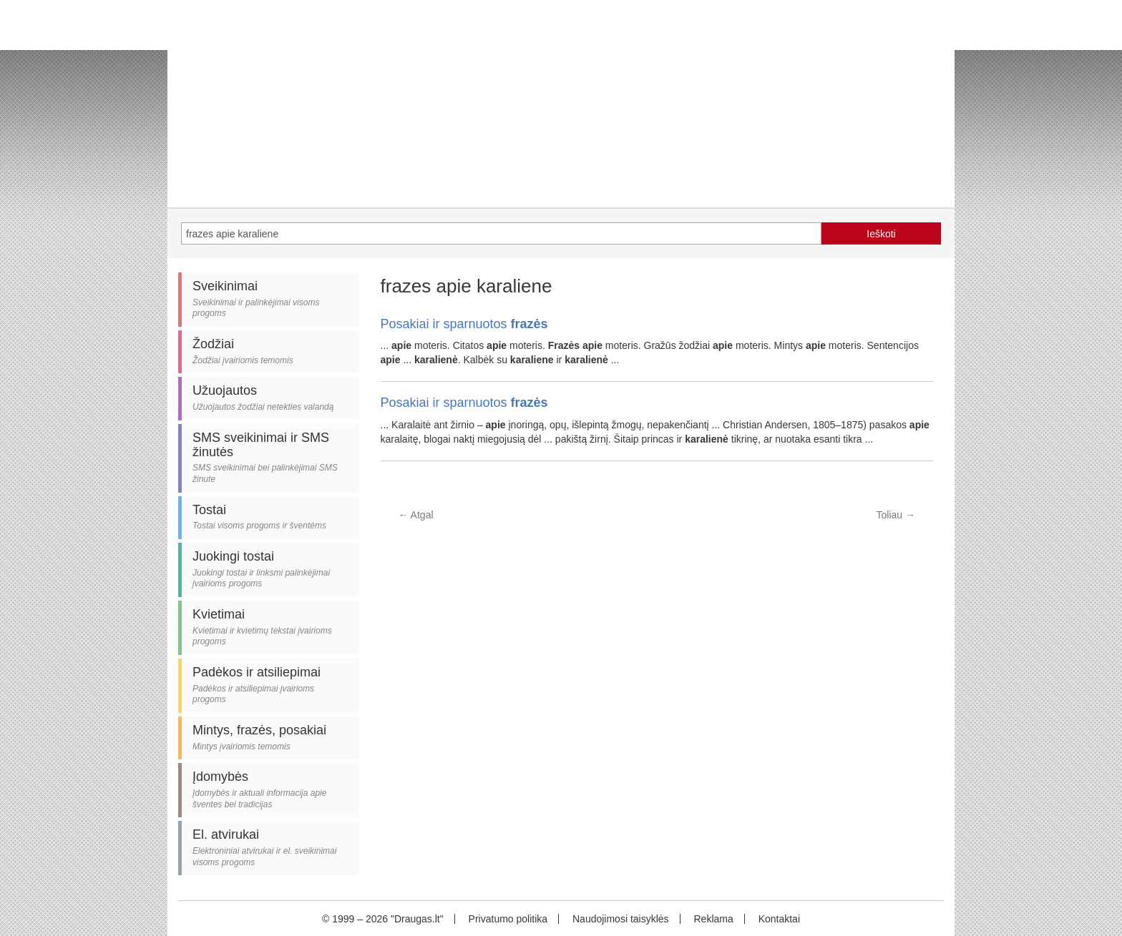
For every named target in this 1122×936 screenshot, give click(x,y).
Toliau (896, 515)
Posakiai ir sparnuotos (464, 324)
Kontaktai (779, 919)
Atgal (416, 515)
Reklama (713, 919)
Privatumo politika (508, 919)
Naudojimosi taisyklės (620, 919)
